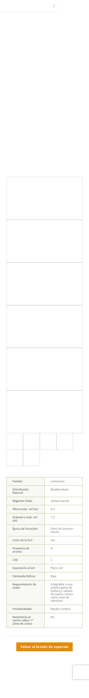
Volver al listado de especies (44, 646)
